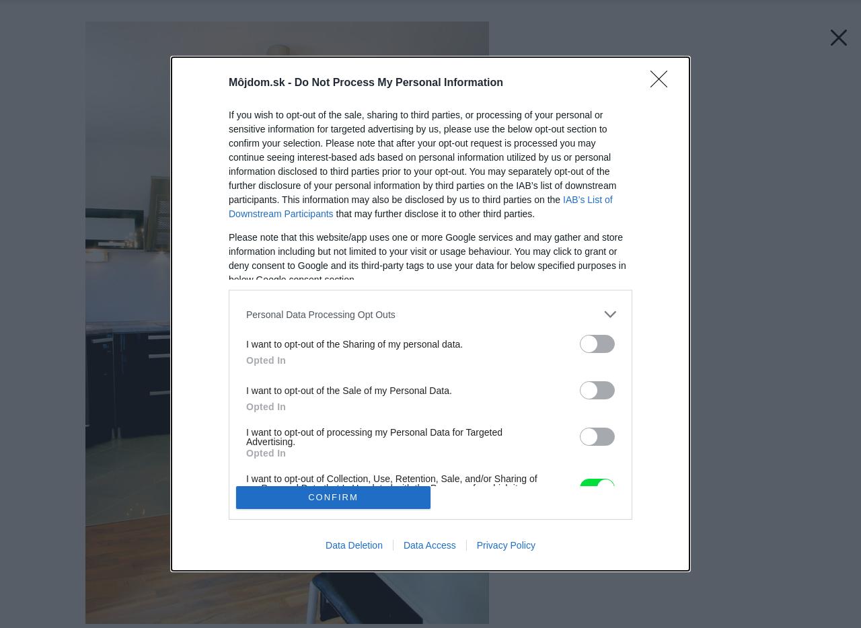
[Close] (663, 83)
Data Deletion (354, 545)
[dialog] (430, 313)
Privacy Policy (506, 545)
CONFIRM (333, 497)
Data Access (430, 545)
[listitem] (430, 314)
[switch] (597, 344)
